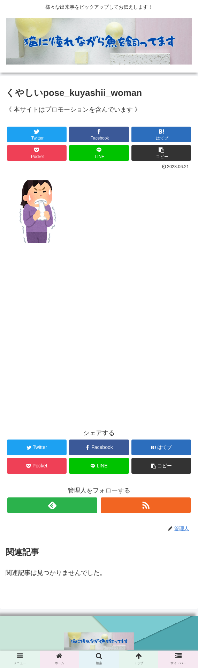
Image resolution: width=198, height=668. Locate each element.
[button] (161, 153)
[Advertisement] (99, 323)
